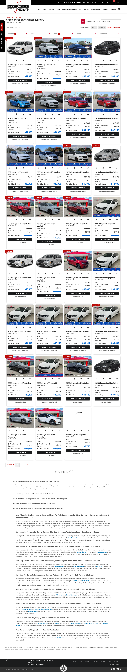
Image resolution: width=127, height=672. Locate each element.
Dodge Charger (82, 552)
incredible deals (27, 609)
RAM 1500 (76, 581)
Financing (51, 9)
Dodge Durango (102, 552)
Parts (109, 661)
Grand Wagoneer (71, 595)
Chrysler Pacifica (73, 538)
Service (103, 661)
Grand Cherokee (78, 566)
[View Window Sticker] (10, 60)
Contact (105, 9)
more (117, 665)
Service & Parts (95, 9)
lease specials (33, 611)
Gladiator (99, 566)
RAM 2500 (85, 581)
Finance (95, 661)
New (39, 9)
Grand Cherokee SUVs (91, 623)
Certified (87, 661)
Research (113, 9)
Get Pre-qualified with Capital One (67, 9)
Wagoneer (59, 595)
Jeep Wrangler (59, 566)
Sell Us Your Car (84, 9)
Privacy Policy (34, 669)
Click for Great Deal (20, 80)
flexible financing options (43, 609)
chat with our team (61, 638)
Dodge (57, 623)
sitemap (112, 665)
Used (44, 9)
